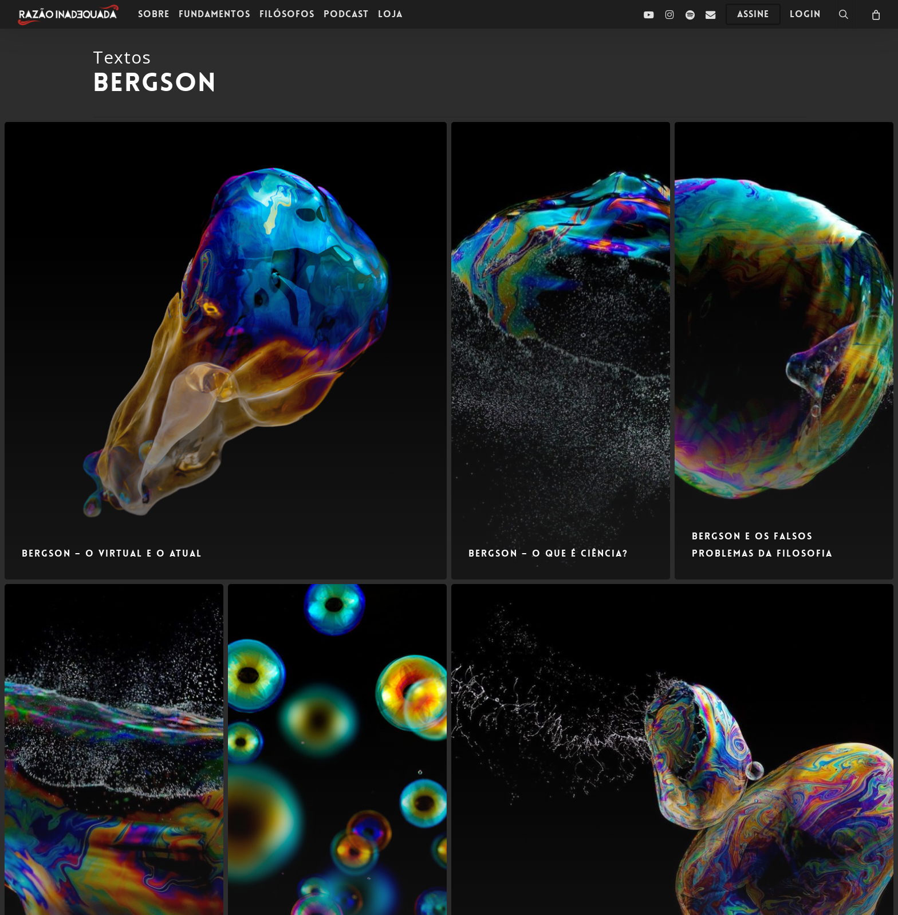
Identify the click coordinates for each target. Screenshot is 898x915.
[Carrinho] (875, 14)
